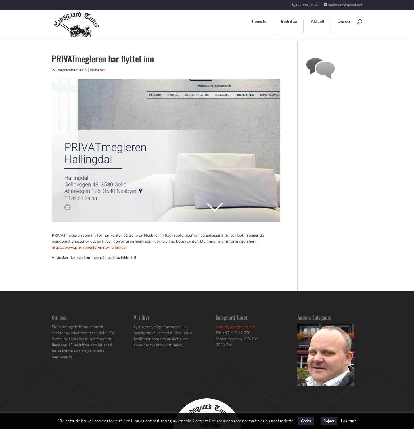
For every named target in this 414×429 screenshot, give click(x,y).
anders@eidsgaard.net (235, 326)
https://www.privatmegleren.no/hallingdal (89, 247)
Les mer (348, 420)
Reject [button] (328, 421)
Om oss (344, 21)
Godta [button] (306, 421)
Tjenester (259, 21)
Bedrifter (289, 21)
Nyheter (97, 69)
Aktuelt (317, 21)
